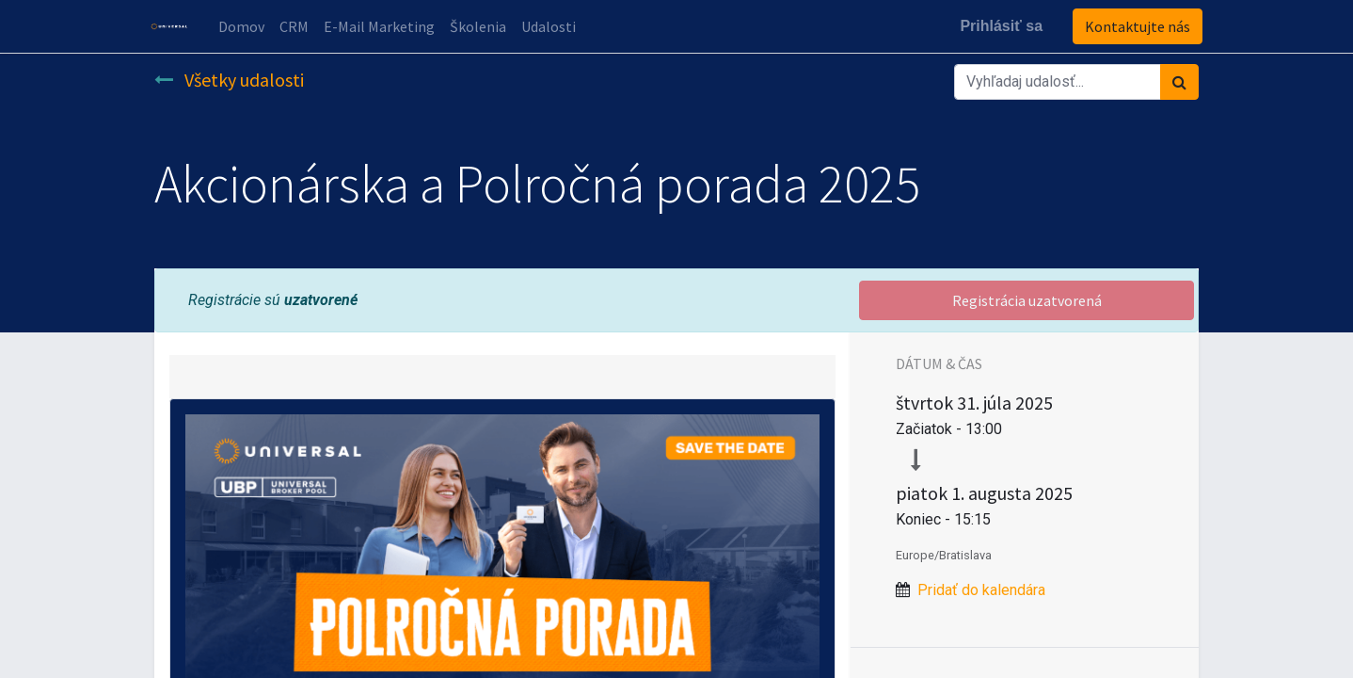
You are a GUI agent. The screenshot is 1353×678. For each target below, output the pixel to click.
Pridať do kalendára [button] (981, 590)
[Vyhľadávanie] (1179, 82)
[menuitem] (245, 26)
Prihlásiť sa (997, 26)
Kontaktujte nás (1133, 26)
